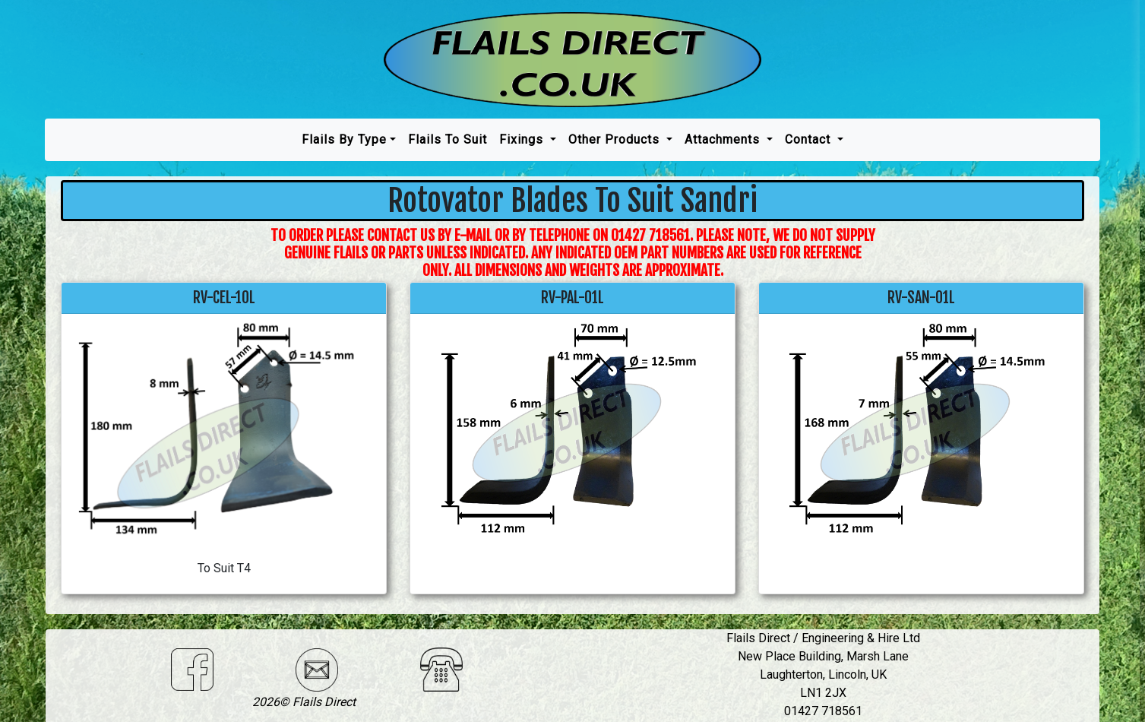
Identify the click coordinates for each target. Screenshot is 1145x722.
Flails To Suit (447, 139)
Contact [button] (809, 139)
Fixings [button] (523, 139)
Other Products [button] (615, 139)
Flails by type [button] (344, 139)
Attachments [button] (724, 139)
